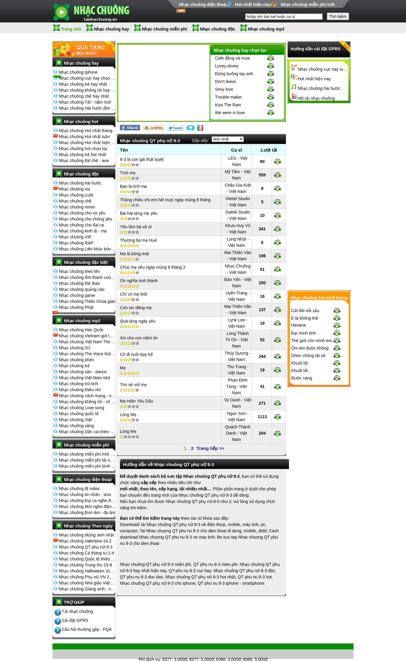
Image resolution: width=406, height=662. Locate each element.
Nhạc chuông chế (75, 201)
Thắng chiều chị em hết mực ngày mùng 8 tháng (165, 199)
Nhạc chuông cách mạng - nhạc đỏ (87, 395)
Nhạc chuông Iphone (78, 72)
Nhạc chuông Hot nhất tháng (85, 130)
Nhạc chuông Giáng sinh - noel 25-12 (87, 589)
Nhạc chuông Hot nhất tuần (84, 136)
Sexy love (224, 89)
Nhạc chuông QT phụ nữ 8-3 (85, 547)
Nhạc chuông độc (217, 29)
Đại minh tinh (303, 333)
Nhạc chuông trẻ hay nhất (83, 84)
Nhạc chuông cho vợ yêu (82, 213)
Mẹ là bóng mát (134, 253)
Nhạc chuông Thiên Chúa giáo (87, 301)
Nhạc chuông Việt (75, 419)
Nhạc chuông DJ (74, 347)
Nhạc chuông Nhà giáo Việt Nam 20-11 (87, 583)
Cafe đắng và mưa (232, 58)
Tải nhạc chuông (77, 611)
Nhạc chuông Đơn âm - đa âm (87, 512)
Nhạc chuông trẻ (74, 365)
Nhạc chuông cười (76, 195)
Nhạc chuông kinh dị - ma (83, 231)
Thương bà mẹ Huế (138, 240)
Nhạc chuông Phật (76, 307)
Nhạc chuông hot (81, 121)
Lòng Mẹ (128, 414)
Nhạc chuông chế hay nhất (84, 96)
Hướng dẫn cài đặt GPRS (315, 48)
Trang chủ (71, 29)
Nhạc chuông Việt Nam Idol (84, 377)
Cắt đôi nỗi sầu (305, 310)
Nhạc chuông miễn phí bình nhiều (87, 466)
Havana (298, 325)
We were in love (230, 112)
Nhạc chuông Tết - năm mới (85, 102)
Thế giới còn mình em (311, 340)
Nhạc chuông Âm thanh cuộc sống (87, 277)
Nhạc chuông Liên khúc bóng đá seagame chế (87, 249)
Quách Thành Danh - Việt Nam (238, 433)
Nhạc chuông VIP (75, 237)
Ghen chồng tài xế (308, 355)
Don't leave (225, 81)
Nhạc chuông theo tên (79, 271)
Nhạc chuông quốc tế (79, 413)
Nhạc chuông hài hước (80, 183)
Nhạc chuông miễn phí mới (308, 4)
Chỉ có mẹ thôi (133, 294)
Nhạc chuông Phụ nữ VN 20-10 (87, 577)
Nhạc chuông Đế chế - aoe (84, 160)
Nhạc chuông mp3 (266, 29)
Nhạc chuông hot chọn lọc (83, 148)
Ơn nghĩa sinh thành (139, 280)
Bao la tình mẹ (133, 186)
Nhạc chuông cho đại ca (81, 225)
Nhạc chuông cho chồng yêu (85, 219)
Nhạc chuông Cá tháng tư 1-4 (86, 553)
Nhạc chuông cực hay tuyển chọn (323, 69)
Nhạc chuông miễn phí (164, 29)
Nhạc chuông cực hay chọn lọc (87, 78)
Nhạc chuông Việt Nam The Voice (87, 341)
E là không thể (304, 318)
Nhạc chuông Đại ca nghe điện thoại (87, 500)
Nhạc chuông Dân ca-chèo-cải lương (87, 431)
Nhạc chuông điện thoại (203, 4)
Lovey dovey (227, 66)
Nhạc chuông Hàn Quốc (81, 329)
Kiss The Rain (228, 104)
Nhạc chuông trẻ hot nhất (82, 154)
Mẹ (123, 367)
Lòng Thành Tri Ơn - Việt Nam (237, 339)
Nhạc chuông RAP (76, 243)
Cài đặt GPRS (75, 620)
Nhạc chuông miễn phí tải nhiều (87, 460)
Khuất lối (299, 363)
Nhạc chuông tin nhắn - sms (85, 494)
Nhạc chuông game (77, 295)
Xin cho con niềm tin (139, 337)
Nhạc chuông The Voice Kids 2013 (87, 353)
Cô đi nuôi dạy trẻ (136, 354)
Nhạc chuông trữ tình (78, 383)
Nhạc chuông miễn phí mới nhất (87, 454)
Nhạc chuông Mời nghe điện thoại (87, 506)
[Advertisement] (164, 83)
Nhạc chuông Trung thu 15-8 (85, 565)
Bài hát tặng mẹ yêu (138, 213)
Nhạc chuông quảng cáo (81, 289)
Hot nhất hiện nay (252, 4)
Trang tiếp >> (210, 448)
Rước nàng (301, 378)
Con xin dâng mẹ (136, 307)
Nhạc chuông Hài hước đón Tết (87, 108)
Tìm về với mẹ (133, 384)
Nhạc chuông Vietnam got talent (87, 335)
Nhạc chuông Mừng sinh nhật (86, 535)
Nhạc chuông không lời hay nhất (87, 90)
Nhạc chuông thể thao (79, 283)
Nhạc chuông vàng (76, 425)
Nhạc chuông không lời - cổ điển (87, 401)
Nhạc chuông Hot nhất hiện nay (87, 142)
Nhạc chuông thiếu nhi (80, 389)
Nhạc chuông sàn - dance (83, 371)
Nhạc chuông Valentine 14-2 (85, 541)
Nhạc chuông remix (77, 207)
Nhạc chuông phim (76, 359)
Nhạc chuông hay (111, 29)
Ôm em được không (310, 348)
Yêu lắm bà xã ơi (136, 226)
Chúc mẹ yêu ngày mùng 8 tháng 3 (152, 267)
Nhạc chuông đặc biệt (86, 262)
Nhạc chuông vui (74, 189)
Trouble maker (228, 97)
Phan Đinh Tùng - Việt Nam (237, 386)
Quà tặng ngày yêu (138, 321)
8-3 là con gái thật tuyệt (142, 159)
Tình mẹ (128, 172)
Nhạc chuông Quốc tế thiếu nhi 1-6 (87, 559)
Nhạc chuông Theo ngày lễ (88, 528)
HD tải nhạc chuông (316, 98)
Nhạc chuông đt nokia (79, 488)
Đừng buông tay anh (234, 73)
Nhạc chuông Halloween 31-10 (87, 571)
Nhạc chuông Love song (81, 407)
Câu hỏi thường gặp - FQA (87, 629)
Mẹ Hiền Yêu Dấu (136, 401)
